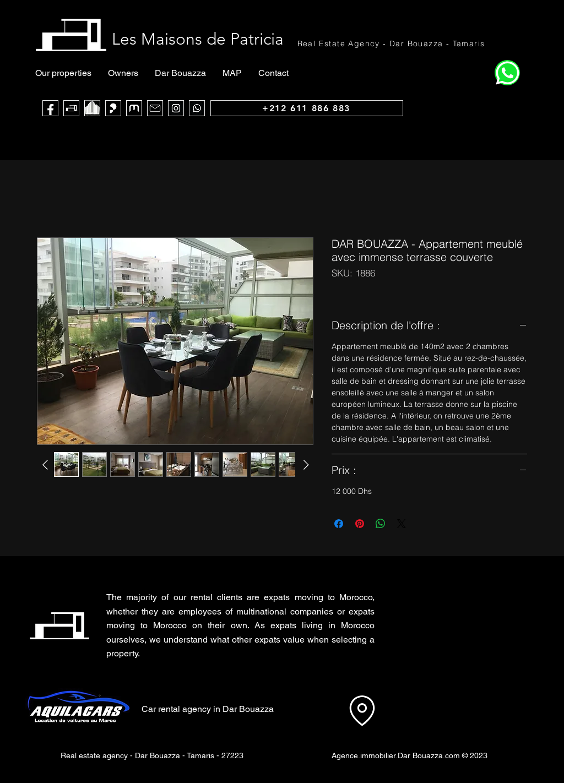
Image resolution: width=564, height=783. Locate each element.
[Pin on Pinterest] (359, 523)
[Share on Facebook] (338, 523)
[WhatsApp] (197, 108)
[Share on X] (401, 523)
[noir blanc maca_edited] (92, 108)
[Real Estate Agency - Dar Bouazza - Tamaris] (391, 43)
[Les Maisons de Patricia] (71, 108)
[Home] (507, 72)
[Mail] (155, 108)
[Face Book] (50, 108)
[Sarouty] (113, 108)
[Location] (361, 710)
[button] (433, 618)
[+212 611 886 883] (306, 108)
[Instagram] (176, 108)
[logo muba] (134, 108)
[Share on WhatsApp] (380, 523)
